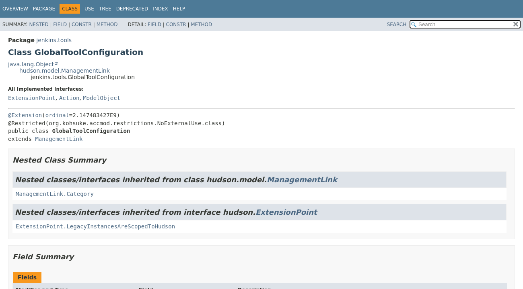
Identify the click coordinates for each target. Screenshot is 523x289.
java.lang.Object (31, 64)
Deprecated (132, 9)
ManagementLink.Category (55, 194)
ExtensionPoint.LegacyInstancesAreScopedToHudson (95, 226)
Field (60, 24)
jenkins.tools (54, 40)
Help (179, 9)
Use (89, 9)
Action (69, 98)
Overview (15, 9)
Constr (82, 24)
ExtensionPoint (32, 98)
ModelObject (101, 98)
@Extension (25, 115)
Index (160, 9)
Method (107, 24)
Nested (38, 24)
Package (44, 9)
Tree (105, 9)
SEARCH (397, 24)
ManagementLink (58, 139)
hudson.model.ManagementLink (64, 70)
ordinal (57, 115)
